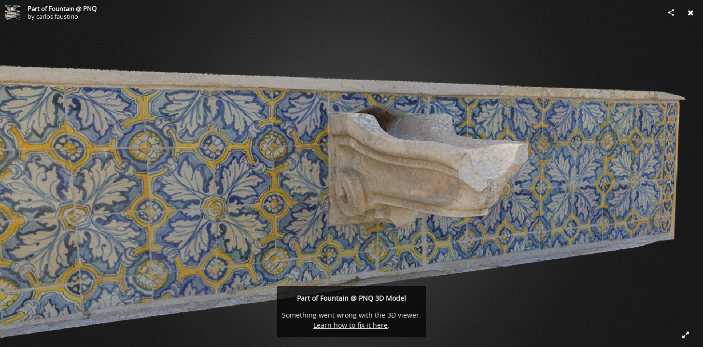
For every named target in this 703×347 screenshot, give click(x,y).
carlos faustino (57, 16)
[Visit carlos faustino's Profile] (12, 12)
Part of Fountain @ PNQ (62, 8)
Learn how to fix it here (350, 325)
